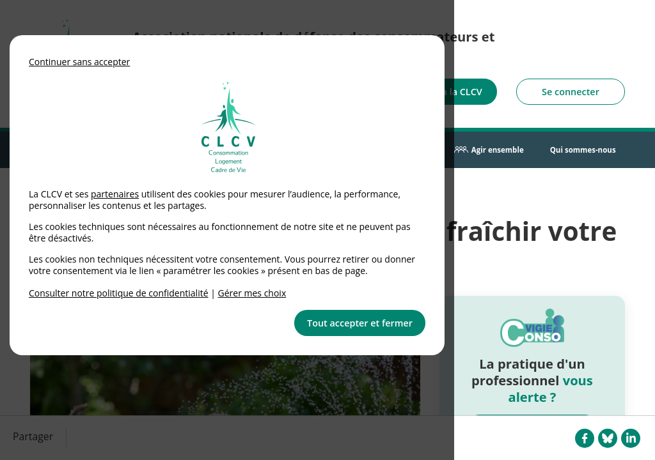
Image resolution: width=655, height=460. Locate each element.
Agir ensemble (497, 150)
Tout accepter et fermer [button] (360, 323)
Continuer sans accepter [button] (79, 62)
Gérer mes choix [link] (252, 293)
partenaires (115, 194)
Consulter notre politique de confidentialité (119, 293)
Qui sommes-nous (583, 150)
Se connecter (570, 92)
